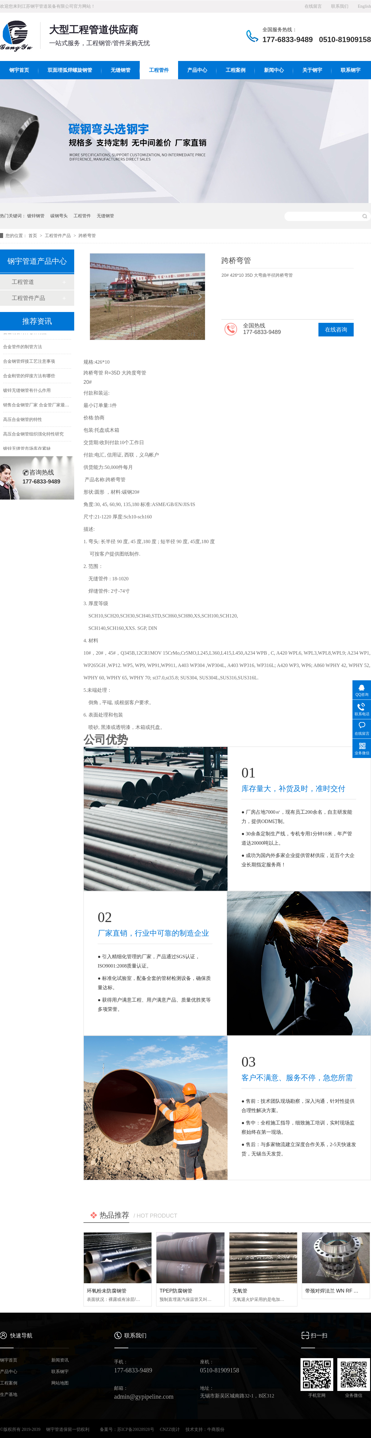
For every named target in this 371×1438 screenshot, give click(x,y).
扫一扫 (319, 1335)
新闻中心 (274, 70)
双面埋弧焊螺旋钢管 (70, 70)
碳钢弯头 (59, 215)
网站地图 (60, 1383)
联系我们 (339, 6)
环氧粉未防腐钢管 (106, 1290)
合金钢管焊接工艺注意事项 (29, 362)
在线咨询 (336, 330)
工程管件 (159, 70)
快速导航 (21, 1335)
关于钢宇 (312, 70)
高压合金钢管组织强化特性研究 (33, 435)
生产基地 (8, 1395)
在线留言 (313, 6)
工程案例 (235, 70)
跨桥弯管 (87, 235)
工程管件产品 (58, 235)
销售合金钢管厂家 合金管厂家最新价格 (40, 406)
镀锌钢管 (36, 215)
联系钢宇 (350, 70)
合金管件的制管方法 (22, 347)
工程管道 (23, 282)
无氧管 (239, 1290)
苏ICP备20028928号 (135, 1429)
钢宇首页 (19, 70)
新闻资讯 (60, 1360)
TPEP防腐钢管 (176, 1290)
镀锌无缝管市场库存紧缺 (27, 449)
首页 (33, 235)
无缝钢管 (120, 70)
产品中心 (197, 70)
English (364, 6)
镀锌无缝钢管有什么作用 (27, 391)
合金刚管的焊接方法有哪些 (29, 377)
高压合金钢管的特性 (22, 420)
